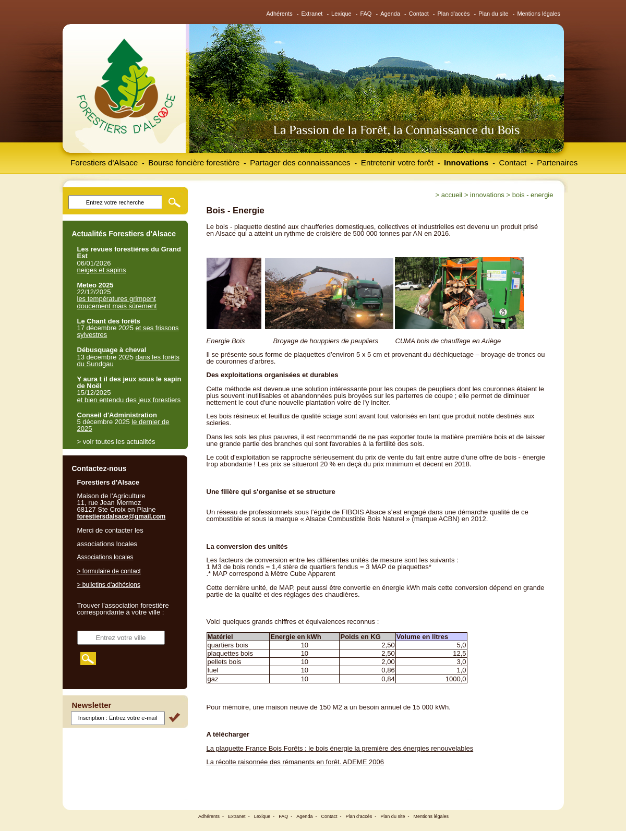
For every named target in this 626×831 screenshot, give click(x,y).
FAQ (365, 13)
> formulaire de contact (109, 571)
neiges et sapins (101, 270)
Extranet (311, 13)
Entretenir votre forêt (397, 162)
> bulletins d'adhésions (108, 584)
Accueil (451, 195)
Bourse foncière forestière (193, 162)
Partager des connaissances (300, 162)
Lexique (341, 13)
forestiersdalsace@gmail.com (121, 516)
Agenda (390, 13)
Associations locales (105, 557)
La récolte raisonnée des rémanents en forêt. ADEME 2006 (295, 762)
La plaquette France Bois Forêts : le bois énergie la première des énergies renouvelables (340, 748)
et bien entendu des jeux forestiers (129, 400)
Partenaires (557, 162)
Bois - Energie (532, 195)
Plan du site (493, 13)
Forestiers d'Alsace (104, 162)
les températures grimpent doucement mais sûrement (117, 302)
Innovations (466, 162)
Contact (419, 13)
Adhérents (280, 13)
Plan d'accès (453, 13)
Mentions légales (538, 13)
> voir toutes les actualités (116, 441)
